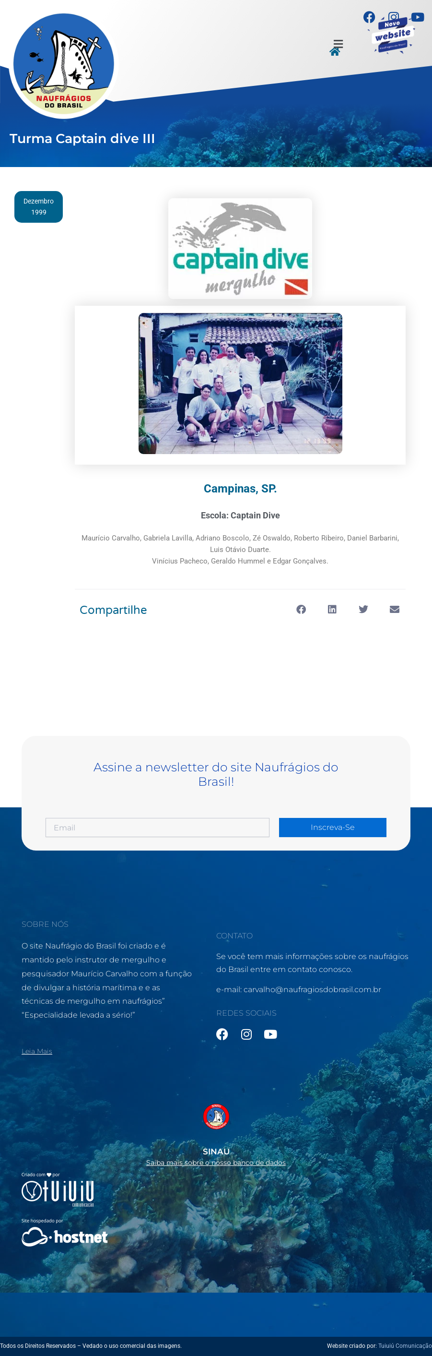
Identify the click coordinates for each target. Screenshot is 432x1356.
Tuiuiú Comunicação (405, 1346)
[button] (338, 44)
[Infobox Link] (216, 1132)
